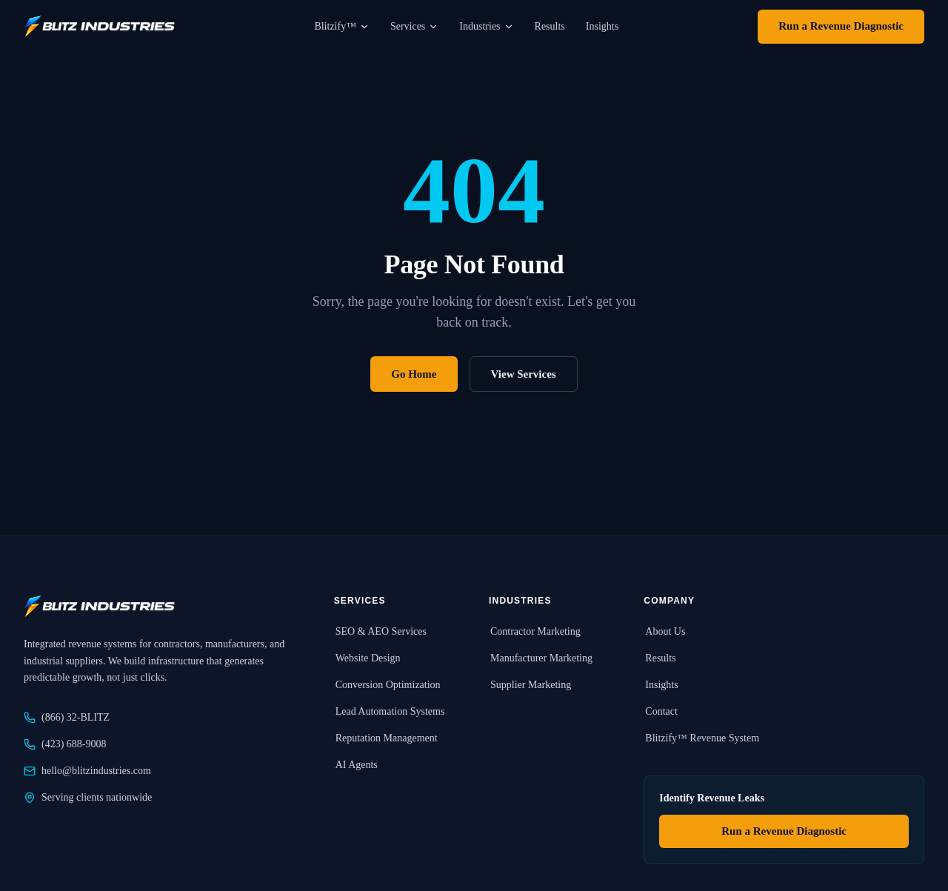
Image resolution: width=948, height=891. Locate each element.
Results (550, 26)
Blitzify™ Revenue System (701, 738)
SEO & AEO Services (380, 631)
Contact (661, 711)
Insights (602, 26)
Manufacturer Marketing (540, 658)
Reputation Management (386, 738)
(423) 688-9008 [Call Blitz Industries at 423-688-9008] (65, 744)
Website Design (367, 658)
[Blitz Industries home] (99, 27)
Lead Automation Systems (389, 711)
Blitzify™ (342, 26)
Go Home (413, 374)
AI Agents (356, 764)
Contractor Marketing (535, 631)
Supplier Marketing (530, 684)
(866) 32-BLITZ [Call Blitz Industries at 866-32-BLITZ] (67, 718)
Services (414, 26)
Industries (486, 26)
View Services (523, 374)
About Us (664, 631)
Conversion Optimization (387, 684)
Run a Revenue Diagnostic (841, 26)
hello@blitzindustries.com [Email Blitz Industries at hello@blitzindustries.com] (87, 771)
